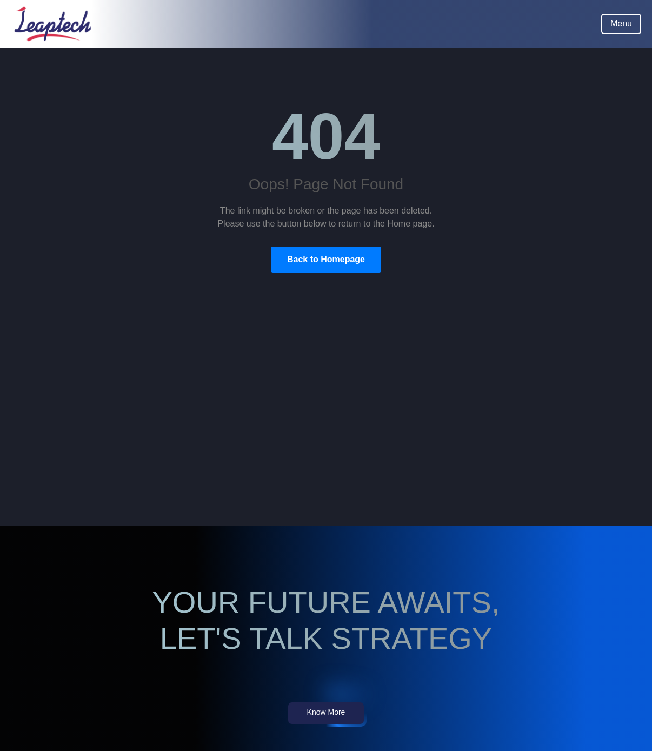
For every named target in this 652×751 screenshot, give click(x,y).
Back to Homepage (326, 259)
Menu (621, 23)
